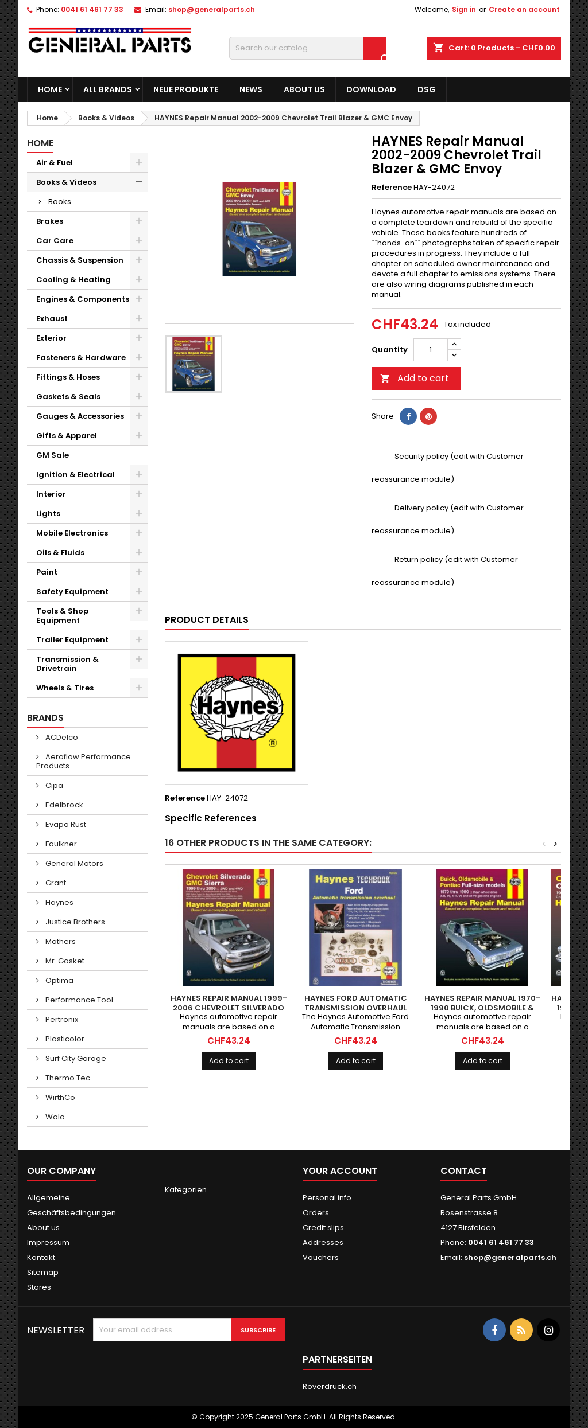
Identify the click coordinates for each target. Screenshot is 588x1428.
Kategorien (186, 1189)
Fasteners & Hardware (81, 357)
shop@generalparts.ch (211, 9)
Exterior (51, 338)
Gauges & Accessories (80, 416)
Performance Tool (78, 999)
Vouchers (321, 1257)
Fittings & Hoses (68, 377)
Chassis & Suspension (79, 260)
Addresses (323, 1242)
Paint (46, 572)
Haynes (59, 902)
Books (59, 201)
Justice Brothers (74, 921)
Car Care (55, 240)
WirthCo (59, 1097)
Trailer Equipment (72, 639)
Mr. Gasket (64, 960)
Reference (392, 187)
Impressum (48, 1242)
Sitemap (43, 1272)
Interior (51, 494)
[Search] (307, 48)
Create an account (524, 9)
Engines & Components (82, 299)
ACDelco (61, 737)
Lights (48, 513)
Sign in (464, 9)
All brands (107, 89)
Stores (39, 1287)
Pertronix (61, 1019)
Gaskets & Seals (68, 396)
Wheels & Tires (65, 687)
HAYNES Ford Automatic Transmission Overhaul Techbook (355, 1008)
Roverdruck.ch (330, 1386)
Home (50, 89)
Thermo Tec (67, 1077)
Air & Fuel (54, 162)
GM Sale (52, 455)
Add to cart (414, 378)
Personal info (327, 1197)
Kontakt (41, 1257)
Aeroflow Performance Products (83, 761)
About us (304, 89)
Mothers (60, 941)
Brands (45, 717)
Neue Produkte (185, 89)
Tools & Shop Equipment (62, 616)
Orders (316, 1212)
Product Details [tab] (207, 619)
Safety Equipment (72, 591)
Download (371, 89)
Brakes (49, 221)
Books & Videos (66, 182)
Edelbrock (63, 804)
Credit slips (323, 1227)
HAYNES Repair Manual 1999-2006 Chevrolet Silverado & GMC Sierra (229, 1008)
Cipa (53, 785)
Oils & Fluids (60, 552)
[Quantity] (430, 349)
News (250, 89)
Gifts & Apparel (66, 435)
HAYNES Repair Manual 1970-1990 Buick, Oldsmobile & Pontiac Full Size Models (482, 1008)
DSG (426, 89)
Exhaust (52, 318)
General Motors (73, 863)
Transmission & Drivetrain (67, 664)
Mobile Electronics (72, 533)
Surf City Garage (75, 1058)
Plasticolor (64, 1038)
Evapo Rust (65, 824)
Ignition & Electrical (75, 474)
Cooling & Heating (73, 279)
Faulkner (60, 843)
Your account (340, 1170)
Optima (59, 980)
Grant (55, 882)
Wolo (54, 1116)
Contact (463, 1170)
